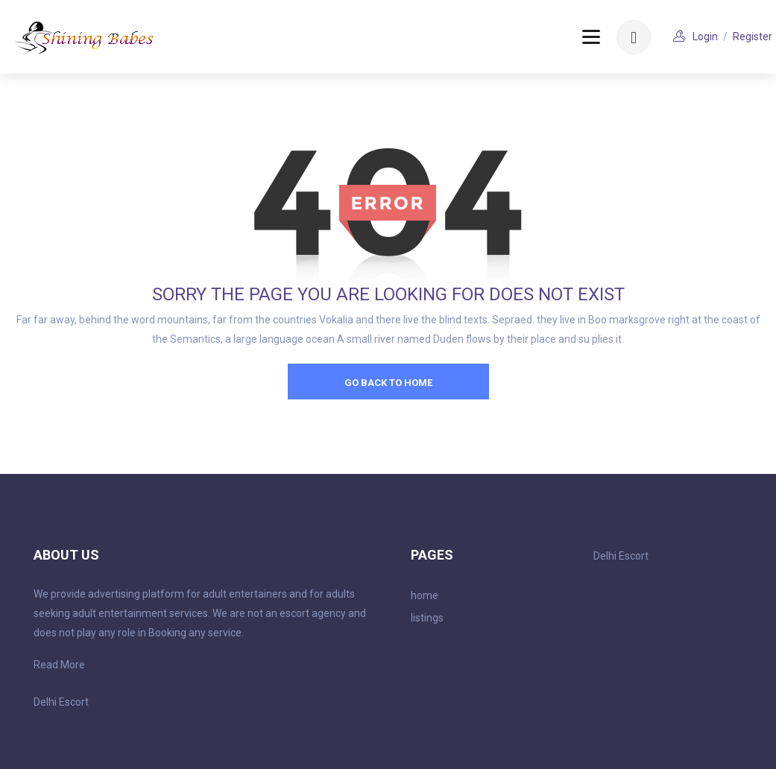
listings (427, 618)
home (424, 595)
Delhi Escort (61, 702)
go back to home (388, 382)
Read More (59, 665)
